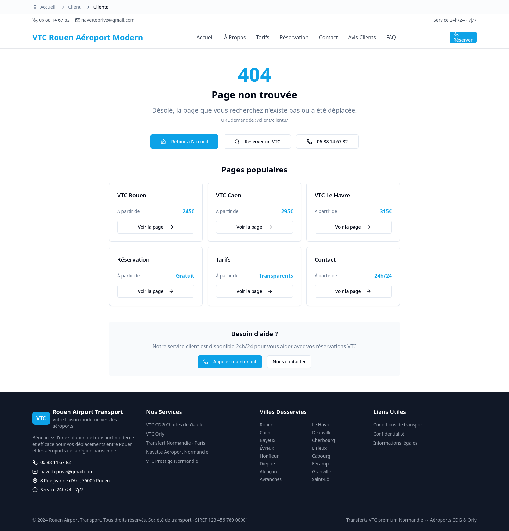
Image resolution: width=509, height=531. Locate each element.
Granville (321, 471)
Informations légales (395, 443)
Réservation (294, 37)
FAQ (391, 37)
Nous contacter (289, 362)
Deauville (321, 432)
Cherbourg (323, 440)
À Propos (235, 37)
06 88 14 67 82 (327, 141)
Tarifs (262, 37)
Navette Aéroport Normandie (177, 452)
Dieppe (267, 464)
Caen (265, 432)
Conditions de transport (398, 425)
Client (74, 7)
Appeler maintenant (230, 362)
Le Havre (321, 425)
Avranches (271, 479)
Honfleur (269, 456)
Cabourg (321, 456)
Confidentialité (388, 434)
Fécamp (320, 464)
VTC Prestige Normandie (172, 461)
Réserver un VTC (257, 141)
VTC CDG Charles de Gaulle (174, 425)
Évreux (267, 448)
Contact (328, 37)
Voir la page (156, 227)
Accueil (47, 7)
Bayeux (267, 440)
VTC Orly (155, 434)
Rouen (266, 425)
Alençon (268, 471)
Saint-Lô (320, 479)
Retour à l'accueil (184, 141)
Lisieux (319, 448)
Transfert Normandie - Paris (175, 443)
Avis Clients (362, 37)
